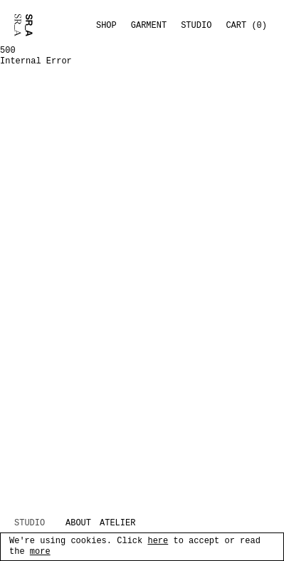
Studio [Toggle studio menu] (196, 25)
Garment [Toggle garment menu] (149, 25)
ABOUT (78, 523)
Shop (106, 25)
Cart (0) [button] (246, 25)
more (40, 552)
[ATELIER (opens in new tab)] (124, 523)
